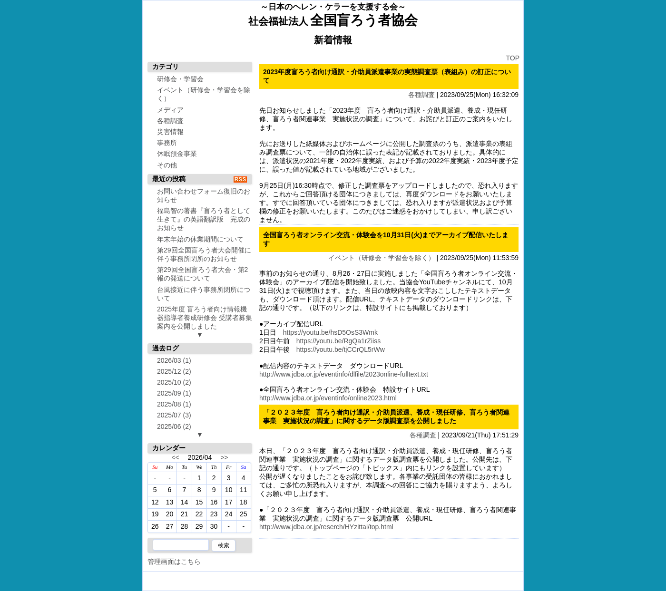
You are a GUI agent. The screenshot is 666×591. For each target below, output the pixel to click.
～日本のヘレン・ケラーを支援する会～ (333, 6)
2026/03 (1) (174, 360)
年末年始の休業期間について (200, 239)
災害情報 (170, 132)
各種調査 (421, 94)
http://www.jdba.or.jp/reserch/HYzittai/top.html (326, 527)
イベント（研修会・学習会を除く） (381, 258)
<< (175, 457)
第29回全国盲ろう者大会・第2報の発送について (202, 274)
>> (224, 457)
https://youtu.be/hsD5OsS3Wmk (330, 332)
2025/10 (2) (174, 382)
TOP (512, 58)
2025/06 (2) (174, 426)
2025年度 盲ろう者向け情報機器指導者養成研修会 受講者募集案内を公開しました (204, 317)
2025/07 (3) (174, 415)
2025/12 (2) (174, 371)
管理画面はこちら (174, 561)
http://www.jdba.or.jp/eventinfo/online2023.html (328, 398)
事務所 (167, 142)
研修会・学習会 (180, 79)
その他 (167, 165)
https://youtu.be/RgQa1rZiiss (338, 341)
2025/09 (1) (174, 393)
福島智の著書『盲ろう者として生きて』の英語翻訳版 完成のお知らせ (203, 219)
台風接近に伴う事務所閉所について (203, 294)
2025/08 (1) (174, 404)
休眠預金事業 (177, 153)
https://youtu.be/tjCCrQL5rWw (340, 349)
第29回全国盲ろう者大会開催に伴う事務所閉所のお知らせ (204, 254)
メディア (170, 110)
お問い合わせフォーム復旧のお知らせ (203, 195)
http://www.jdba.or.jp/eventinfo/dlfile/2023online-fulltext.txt (343, 374)
